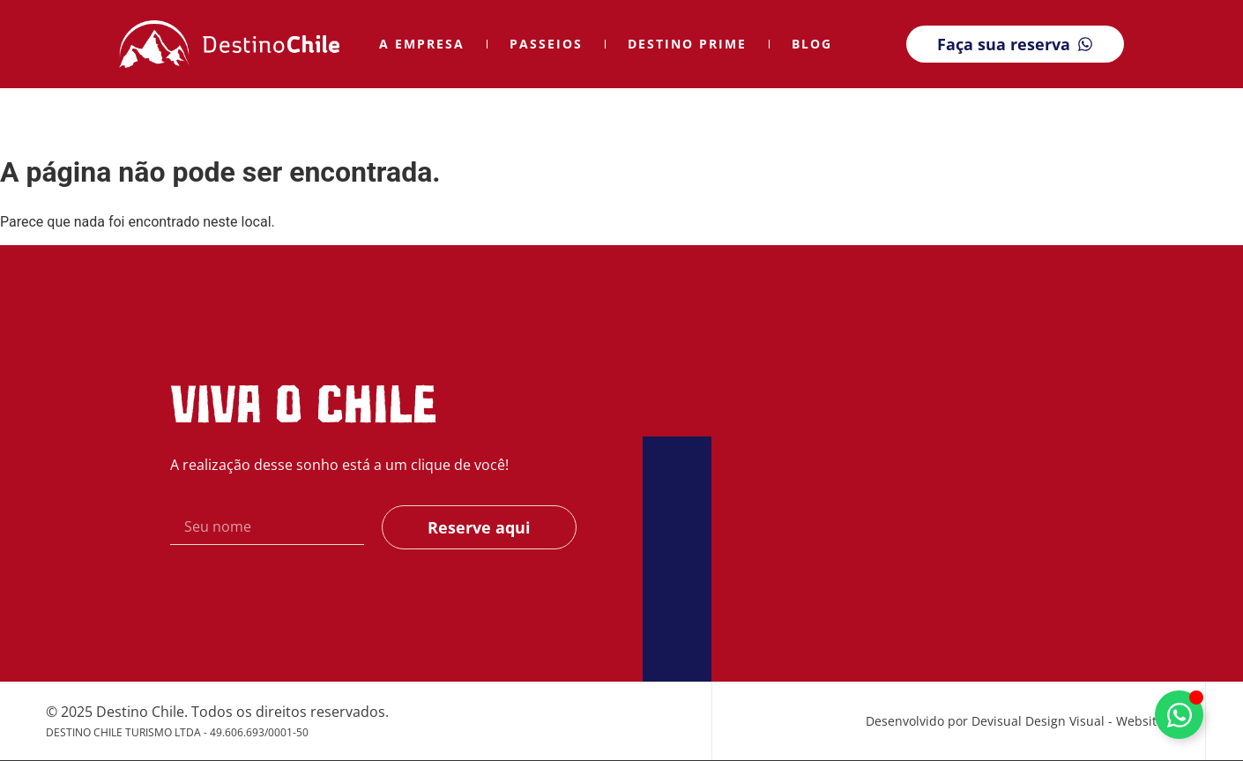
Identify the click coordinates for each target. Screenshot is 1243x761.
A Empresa (422, 43)
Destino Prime (687, 43)
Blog (812, 43)
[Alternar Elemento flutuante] (1179, 714)
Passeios (546, 43)
